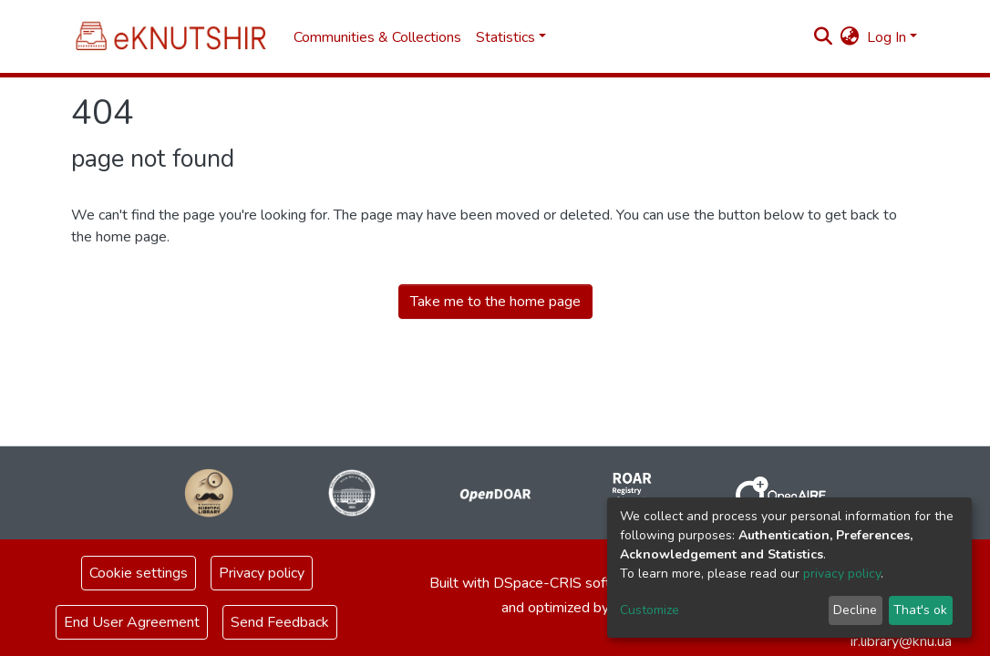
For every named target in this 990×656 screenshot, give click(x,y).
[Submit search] (823, 37)
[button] (850, 37)
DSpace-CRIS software (568, 583)
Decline (855, 610)
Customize (649, 610)
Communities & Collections (377, 37)
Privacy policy (261, 573)
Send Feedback (280, 622)
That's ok (920, 610)
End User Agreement (132, 622)
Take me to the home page (495, 302)
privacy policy (842, 573)
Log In (886, 37)
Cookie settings (138, 573)
